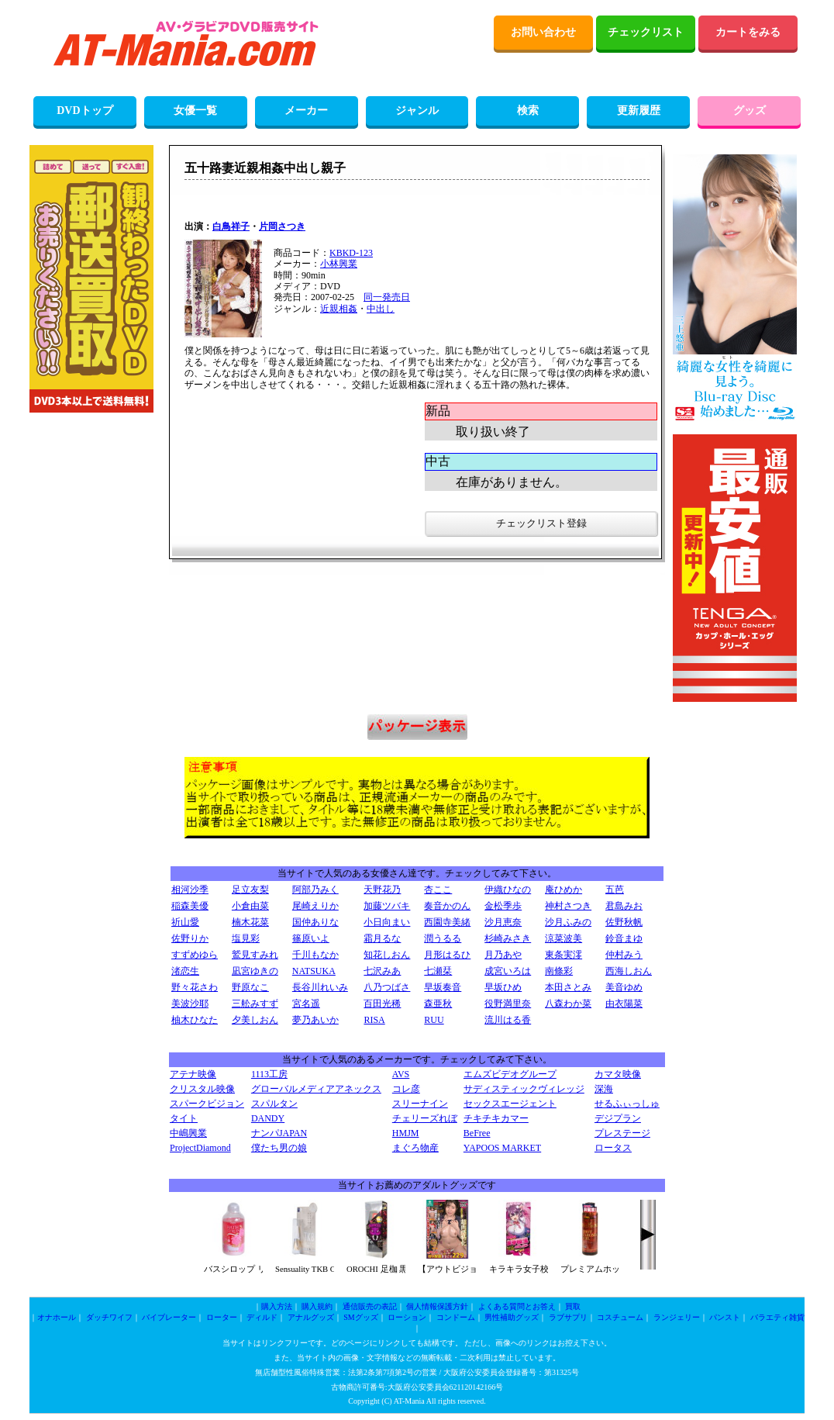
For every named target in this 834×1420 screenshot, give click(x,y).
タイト (184, 1118)
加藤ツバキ (387, 905)
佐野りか (189, 938)
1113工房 (269, 1074)
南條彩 (559, 971)
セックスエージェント (510, 1103)
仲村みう (624, 954)
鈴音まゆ (624, 938)
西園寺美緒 (447, 922)
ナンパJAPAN (279, 1133)
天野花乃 (382, 889)
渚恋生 (185, 971)
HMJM (405, 1133)
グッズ (749, 110)
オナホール (56, 1317)
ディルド (261, 1317)
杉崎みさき (507, 938)
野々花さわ (194, 987)
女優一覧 (195, 110)
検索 (528, 110)
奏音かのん (447, 905)
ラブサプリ (568, 1317)
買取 (573, 1306)
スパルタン (274, 1103)
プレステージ (622, 1133)
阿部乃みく (315, 889)
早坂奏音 (442, 987)
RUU (433, 1019)
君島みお (624, 905)
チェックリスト (646, 32)
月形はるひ (447, 954)
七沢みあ (382, 971)
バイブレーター (169, 1317)
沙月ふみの (568, 922)
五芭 (614, 889)
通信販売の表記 (370, 1306)
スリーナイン (420, 1103)
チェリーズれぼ (424, 1118)
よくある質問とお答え (517, 1306)
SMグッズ (360, 1317)
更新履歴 (638, 110)
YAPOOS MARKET (502, 1147)
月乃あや (503, 954)
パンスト (724, 1317)
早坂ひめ (503, 987)
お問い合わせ (543, 32)
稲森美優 (189, 905)
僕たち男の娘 (279, 1147)
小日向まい (387, 922)
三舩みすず (255, 1003)
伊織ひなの (507, 889)
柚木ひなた (194, 1019)
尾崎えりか (315, 905)
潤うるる (442, 938)
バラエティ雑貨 (777, 1317)
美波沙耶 (189, 1003)
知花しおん (387, 954)
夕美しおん (255, 1019)
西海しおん (628, 971)
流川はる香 (507, 1019)
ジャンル (417, 110)
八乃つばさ (387, 987)
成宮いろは (507, 971)
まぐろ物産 (415, 1147)
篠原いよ (310, 938)
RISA (374, 1019)
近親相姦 (338, 308)
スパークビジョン (207, 1103)
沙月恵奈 (503, 922)
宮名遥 (306, 1003)
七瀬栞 (438, 971)
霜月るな (382, 938)
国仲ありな (315, 922)
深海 (603, 1088)
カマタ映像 (617, 1074)
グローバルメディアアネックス (316, 1088)
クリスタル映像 (202, 1088)
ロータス (613, 1147)
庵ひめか (563, 889)
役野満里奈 (507, 1003)
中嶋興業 (188, 1133)
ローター (221, 1317)
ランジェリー (676, 1317)
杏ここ (438, 889)
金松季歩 (503, 905)
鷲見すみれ (255, 954)
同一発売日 (387, 297)
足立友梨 (250, 889)
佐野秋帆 (624, 922)
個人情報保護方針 (437, 1306)
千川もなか (315, 954)
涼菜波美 (563, 938)
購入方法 (276, 1306)
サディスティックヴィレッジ (524, 1088)
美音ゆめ (624, 987)
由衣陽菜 (624, 1003)
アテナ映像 (193, 1074)
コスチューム (620, 1317)
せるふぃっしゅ (627, 1103)
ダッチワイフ (109, 1317)
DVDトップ (84, 110)
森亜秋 (438, 1003)
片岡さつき (282, 226)
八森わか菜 (568, 1003)
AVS (400, 1074)
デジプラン (617, 1118)
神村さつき (568, 905)
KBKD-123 (351, 252)
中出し (381, 308)
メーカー (306, 110)
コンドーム (455, 1317)
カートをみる (748, 32)
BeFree (477, 1133)
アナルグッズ (311, 1317)
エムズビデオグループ (510, 1074)
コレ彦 (406, 1088)
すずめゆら (194, 954)
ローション (407, 1317)
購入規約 (317, 1306)
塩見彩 (246, 938)
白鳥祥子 (231, 226)
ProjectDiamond (200, 1147)
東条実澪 (563, 954)
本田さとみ (568, 987)
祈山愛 (185, 922)
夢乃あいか (315, 1019)
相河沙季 (189, 889)
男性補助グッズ (511, 1317)
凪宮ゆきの (255, 971)
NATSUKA (314, 971)
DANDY (267, 1118)
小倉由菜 (250, 905)
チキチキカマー (496, 1118)
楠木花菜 (250, 922)
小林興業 (338, 263)
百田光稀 (382, 1003)
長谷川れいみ (320, 987)
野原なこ (250, 987)
